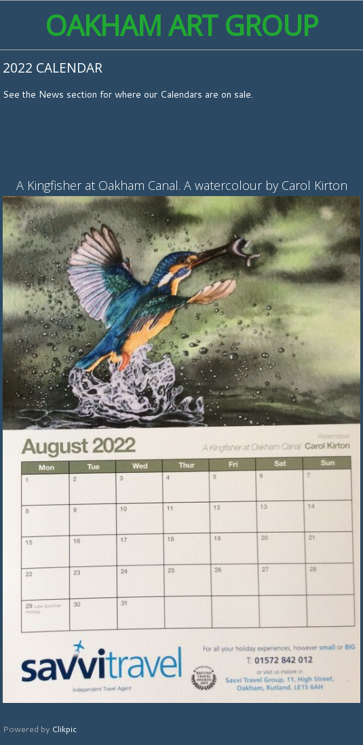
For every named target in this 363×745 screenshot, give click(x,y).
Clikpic (64, 729)
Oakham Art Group (181, 25)
